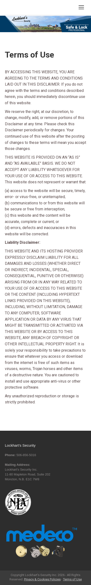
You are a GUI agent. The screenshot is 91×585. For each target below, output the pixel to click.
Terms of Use (72, 579)
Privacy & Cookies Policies (42, 579)
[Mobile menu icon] (81, 7)
